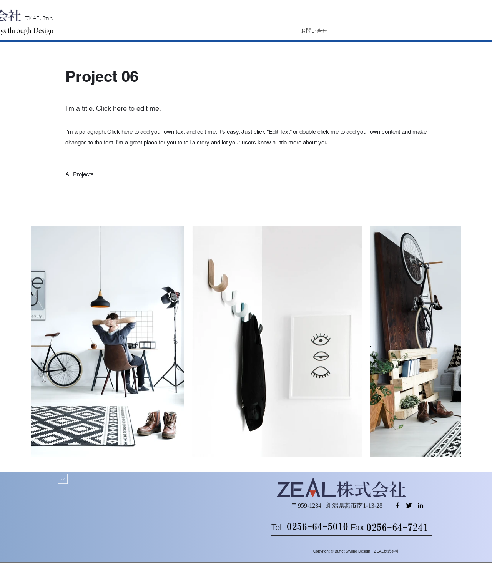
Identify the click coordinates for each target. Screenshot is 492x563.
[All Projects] (79, 174)
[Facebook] (397, 505)
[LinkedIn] (420, 505)
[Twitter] (409, 505)
